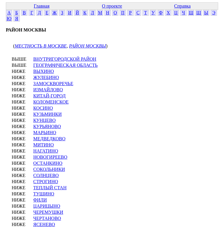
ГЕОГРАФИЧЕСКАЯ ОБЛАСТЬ (65, 65)
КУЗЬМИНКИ (47, 114)
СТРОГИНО (45, 181)
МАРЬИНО (44, 132)
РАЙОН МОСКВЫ (87, 45)
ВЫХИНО (43, 71)
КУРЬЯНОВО (47, 126)
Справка (182, 6)
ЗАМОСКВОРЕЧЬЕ (53, 83)
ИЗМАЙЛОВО (48, 89)
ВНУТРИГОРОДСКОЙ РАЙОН (64, 59)
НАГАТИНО (45, 150)
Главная (42, 6)
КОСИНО (43, 108)
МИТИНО (43, 144)
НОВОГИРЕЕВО (50, 157)
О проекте (112, 6)
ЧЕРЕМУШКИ (48, 212)
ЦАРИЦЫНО (46, 206)
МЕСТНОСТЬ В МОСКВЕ (40, 45)
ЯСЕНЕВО (44, 224)
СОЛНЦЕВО (46, 175)
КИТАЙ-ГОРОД (49, 95)
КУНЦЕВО (44, 120)
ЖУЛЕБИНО (46, 77)
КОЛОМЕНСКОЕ (51, 101)
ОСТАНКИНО (47, 163)
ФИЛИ (40, 199)
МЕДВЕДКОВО (49, 138)
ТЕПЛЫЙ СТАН (49, 187)
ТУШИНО (43, 193)
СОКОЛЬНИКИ (49, 169)
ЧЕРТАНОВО (47, 218)
